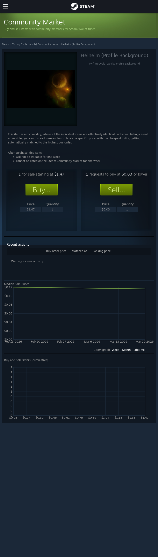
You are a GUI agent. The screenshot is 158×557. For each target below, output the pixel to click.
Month (126, 349)
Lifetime (139, 349)
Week (115, 349)
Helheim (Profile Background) (78, 44)
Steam (5, 44)
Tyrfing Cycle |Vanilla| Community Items (35, 44)
